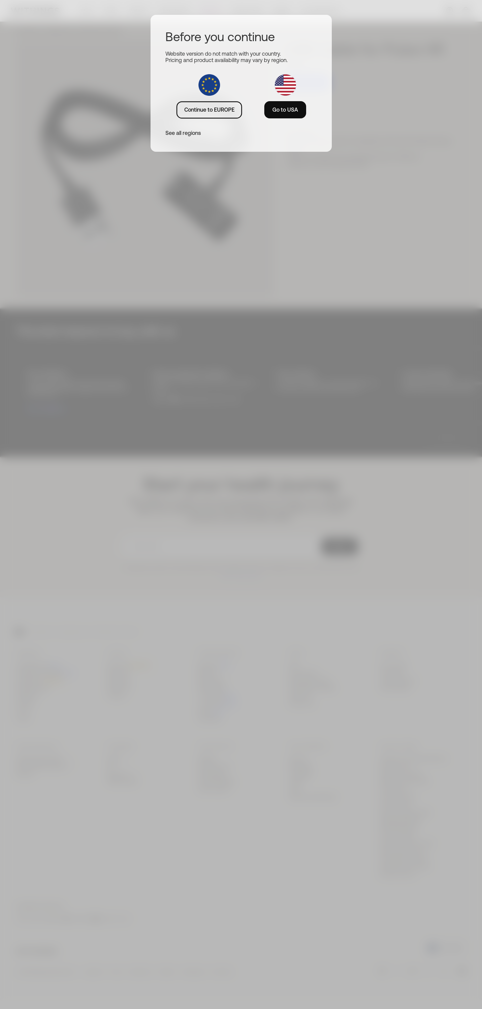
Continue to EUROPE (209, 110)
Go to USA (285, 110)
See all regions (183, 133)
